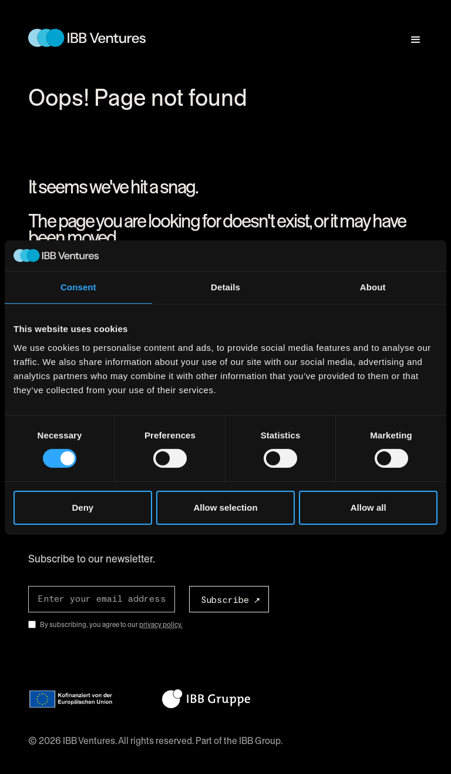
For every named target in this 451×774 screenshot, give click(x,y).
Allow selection (225, 507)
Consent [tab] (78, 287)
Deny (82, 507)
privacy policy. (161, 625)
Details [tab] (225, 287)
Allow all (368, 507)
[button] (410, 34)
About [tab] (373, 287)
